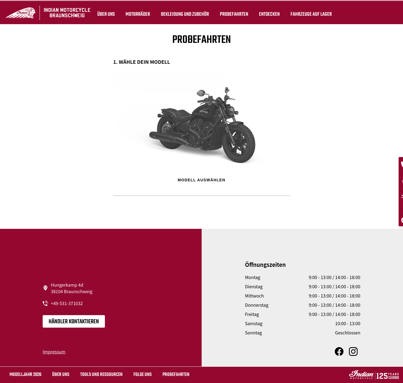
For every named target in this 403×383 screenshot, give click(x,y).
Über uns (106, 14)
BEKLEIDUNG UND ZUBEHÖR (185, 14)
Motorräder (138, 14)
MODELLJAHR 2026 (25, 375)
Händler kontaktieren (74, 321)
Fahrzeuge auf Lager (311, 14)
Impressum (54, 351)
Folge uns (142, 375)
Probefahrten (234, 14)
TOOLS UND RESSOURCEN (101, 375)
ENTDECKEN (269, 14)
